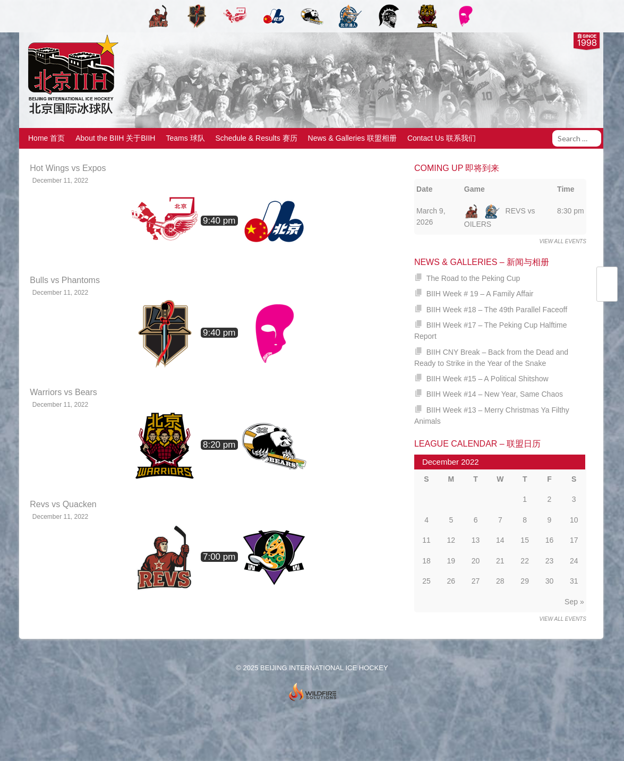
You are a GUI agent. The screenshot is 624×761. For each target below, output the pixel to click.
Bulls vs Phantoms (65, 280)
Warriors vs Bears (63, 392)
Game (474, 189)
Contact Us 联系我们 (441, 138)
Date (424, 189)
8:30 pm (570, 211)
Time (565, 189)
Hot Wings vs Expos (68, 168)
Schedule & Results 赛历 (256, 138)
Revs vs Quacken (63, 504)
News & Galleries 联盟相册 (352, 138)
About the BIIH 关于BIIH (115, 138)
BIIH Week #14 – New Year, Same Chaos (494, 394)
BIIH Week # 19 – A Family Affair (480, 293)
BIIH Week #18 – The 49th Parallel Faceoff (496, 309)
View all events (563, 241)
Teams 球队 (185, 138)
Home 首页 (46, 138)
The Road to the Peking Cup (473, 278)
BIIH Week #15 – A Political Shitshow (487, 378)
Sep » (574, 601)
